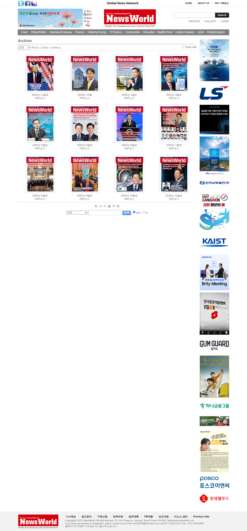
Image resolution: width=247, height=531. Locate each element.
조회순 (45, 47)
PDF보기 (40, 98)
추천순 (35, 47)
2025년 (126, 94)
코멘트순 (56, 47)
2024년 (36, 94)
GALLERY (210, 21)
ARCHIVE (194, 21)
